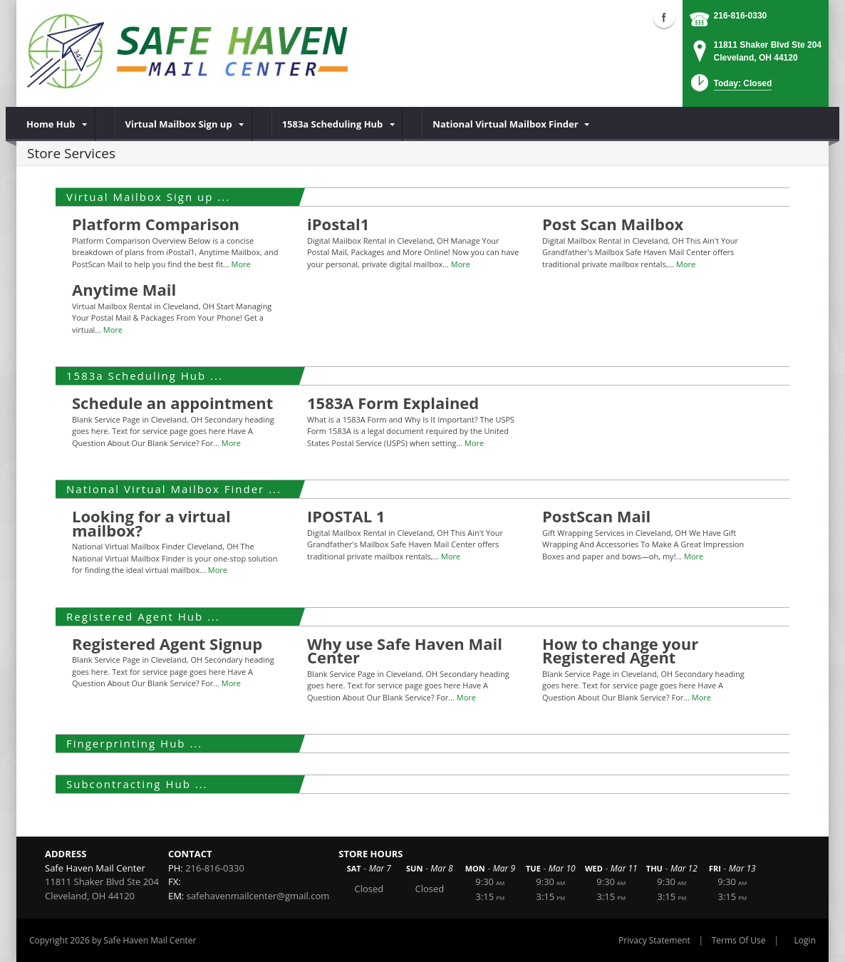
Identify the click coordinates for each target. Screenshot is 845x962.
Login (805, 940)
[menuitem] (55, 124)
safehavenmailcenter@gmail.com (258, 895)
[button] (730, 87)
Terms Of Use (739, 940)
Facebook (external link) (664, 17)
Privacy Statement (654, 940)
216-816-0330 (740, 16)
